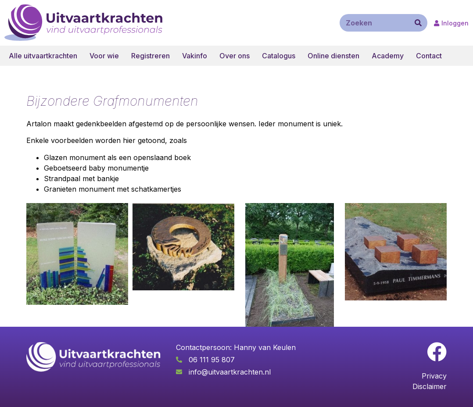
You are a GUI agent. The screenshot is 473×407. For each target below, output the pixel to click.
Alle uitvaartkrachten (43, 55)
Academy (388, 55)
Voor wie (104, 55)
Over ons (234, 55)
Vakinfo (194, 55)
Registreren (150, 55)
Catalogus (278, 55)
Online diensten (333, 55)
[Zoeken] (418, 22)
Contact (429, 55)
